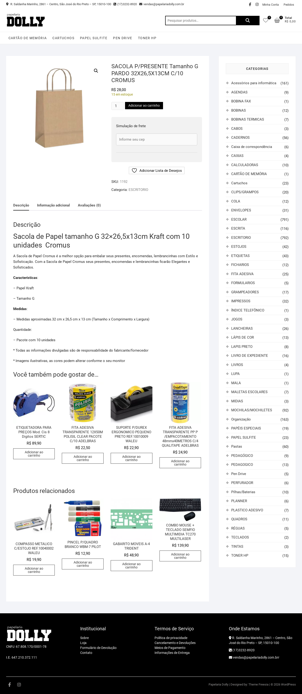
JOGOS (236, 319)
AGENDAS (239, 92)
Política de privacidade (171, 638)
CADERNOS (240, 137)
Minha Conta (270, 4)
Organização (241, 419)
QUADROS (239, 519)
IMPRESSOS (240, 301)
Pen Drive (122, 38)
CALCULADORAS (244, 165)
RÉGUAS (238, 528)
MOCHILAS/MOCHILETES (251, 410)
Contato (86, 653)
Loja (83, 643)
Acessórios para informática (253, 83)
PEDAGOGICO (242, 465)
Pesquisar (248, 20)
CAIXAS (237, 156)
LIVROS (237, 365)
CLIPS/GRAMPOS (245, 192)
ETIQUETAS (240, 256)
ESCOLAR (239, 219)
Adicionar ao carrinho (144, 105)
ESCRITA (238, 228)
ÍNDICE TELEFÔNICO (247, 310)
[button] (96, 71)
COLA (235, 201)
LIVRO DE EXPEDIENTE (249, 355)
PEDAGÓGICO (242, 456)
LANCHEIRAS (242, 328)
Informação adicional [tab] (53, 205)
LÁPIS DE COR (242, 337)
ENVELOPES (241, 210)
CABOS (237, 128)
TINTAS (237, 546)
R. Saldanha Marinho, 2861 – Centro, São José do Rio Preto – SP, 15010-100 (58, 4)
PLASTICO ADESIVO (247, 510)
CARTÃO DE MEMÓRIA (27, 38)
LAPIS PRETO (241, 347)
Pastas (236, 446)
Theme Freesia (258, 684)
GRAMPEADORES (245, 292)
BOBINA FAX (241, 101)
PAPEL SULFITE (93, 38)
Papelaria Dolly (218, 684)
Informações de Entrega (172, 653)
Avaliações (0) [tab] (89, 205)
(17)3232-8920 (125, 4)
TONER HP (147, 38)
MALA (236, 383)
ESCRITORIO (138, 190)
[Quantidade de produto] (117, 106)
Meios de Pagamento (170, 648)
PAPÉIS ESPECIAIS (246, 428)
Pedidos (289, 4)
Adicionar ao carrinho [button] (34, 453)
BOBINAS (238, 110)
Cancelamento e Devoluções (175, 643)
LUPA (235, 374)
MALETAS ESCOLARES (249, 392)
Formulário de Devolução (98, 648)
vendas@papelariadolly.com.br (161, 4)
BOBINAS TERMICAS (247, 119)
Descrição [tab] (21, 205)
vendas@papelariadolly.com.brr (254, 657)
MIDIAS (237, 401)
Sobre (84, 638)
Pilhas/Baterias (243, 492)
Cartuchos (63, 38)
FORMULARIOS (243, 283)
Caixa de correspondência (251, 147)
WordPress (288, 684)
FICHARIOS (240, 265)
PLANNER (239, 501)
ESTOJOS (238, 246)
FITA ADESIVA (242, 274)
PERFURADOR (242, 483)
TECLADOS (240, 537)
